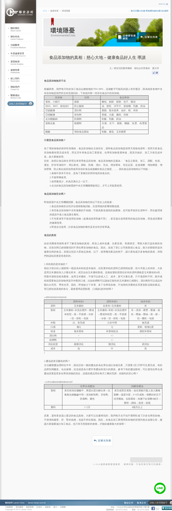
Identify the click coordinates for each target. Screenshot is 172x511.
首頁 (45, 11)
